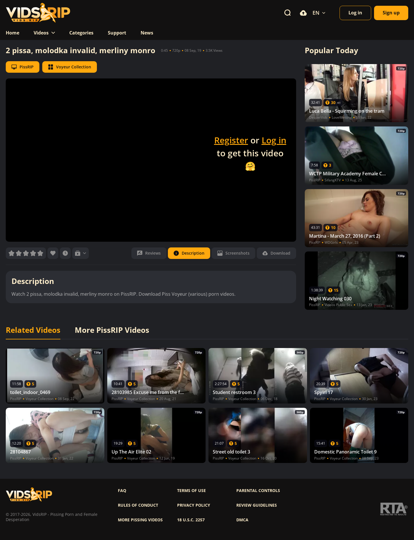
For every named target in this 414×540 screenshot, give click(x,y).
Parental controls (258, 490)
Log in (274, 140)
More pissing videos (140, 519)
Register (231, 140)
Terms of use (191, 490)
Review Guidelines (256, 505)
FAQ (122, 490)
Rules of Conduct (138, 505)
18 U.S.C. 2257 (191, 519)
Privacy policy (193, 505)
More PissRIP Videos (112, 330)
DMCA (242, 519)
